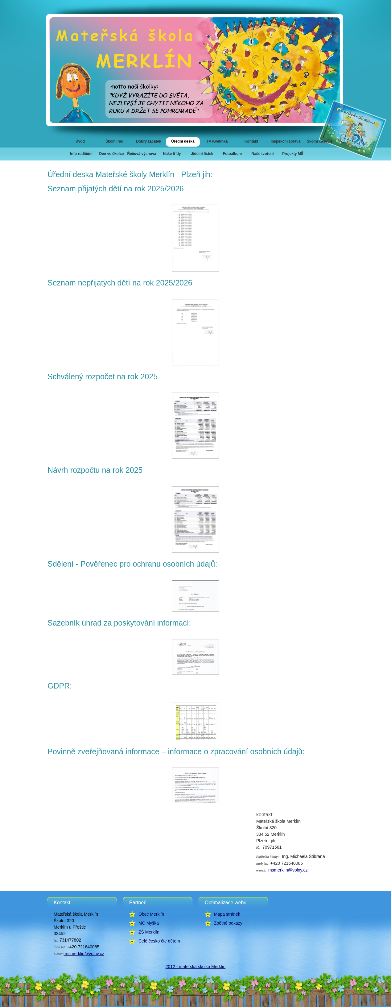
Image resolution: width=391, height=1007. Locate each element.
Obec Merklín (151, 914)
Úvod (80, 141)
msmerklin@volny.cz (287, 870)
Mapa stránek (227, 914)
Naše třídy (172, 154)
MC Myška (148, 923)
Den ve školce (111, 154)
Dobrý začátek (148, 141)
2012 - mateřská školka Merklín (196, 966)
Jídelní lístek (202, 154)
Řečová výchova (141, 154)
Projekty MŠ (292, 154)
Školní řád (114, 141)
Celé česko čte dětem (159, 940)
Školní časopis (320, 141)
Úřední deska (182, 141)
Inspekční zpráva (286, 141)
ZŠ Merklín (148, 932)
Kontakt (251, 141)
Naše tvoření (262, 154)
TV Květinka (217, 141)
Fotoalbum (232, 154)
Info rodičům (81, 154)
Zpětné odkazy (228, 923)
